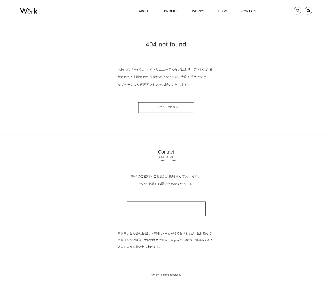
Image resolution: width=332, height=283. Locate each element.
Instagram (174, 240)
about (144, 11)
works (198, 11)
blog (222, 11)
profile (171, 11)
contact (249, 11)
